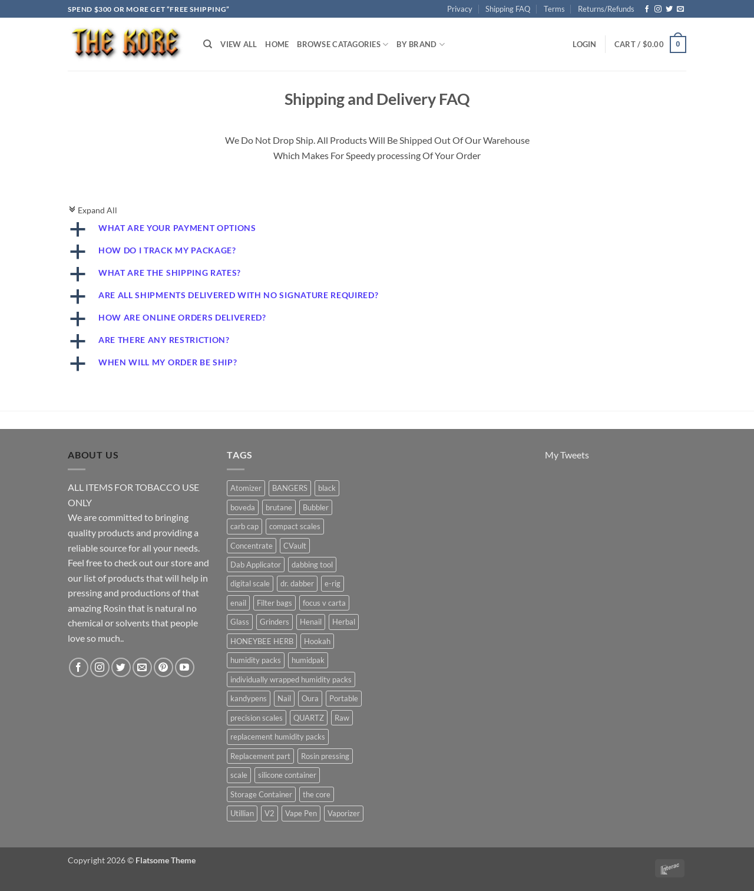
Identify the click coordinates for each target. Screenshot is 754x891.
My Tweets (567, 454)
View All (238, 44)
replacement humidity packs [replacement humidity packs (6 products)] (277, 736)
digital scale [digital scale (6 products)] (250, 583)
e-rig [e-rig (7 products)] (332, 583)
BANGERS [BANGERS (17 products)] (289, 488)
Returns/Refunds (606, 9)
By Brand (420, 44)
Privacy (459, 9)
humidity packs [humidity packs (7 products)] (255, 660)
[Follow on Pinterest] (163, 667)
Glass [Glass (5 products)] (239, 621)
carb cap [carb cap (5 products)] (244, 526)
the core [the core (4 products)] (316, 794)
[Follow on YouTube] (184, 667)
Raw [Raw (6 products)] (342, 717)
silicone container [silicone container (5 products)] (287, 775)
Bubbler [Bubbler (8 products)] (316, 507)
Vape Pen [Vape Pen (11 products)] (301, 813)
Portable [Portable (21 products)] (343, 698)
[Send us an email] (680, 9)
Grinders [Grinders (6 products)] (274, 621)
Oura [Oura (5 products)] (310, 698)
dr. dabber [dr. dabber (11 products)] (297, 583)
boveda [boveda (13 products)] (242, 507)
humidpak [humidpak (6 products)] (308, 660)
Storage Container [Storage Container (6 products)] (261, 794)
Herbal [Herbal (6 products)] (343, 621)
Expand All (92, 210)
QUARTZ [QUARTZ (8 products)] (308, 717)
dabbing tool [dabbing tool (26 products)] (312, 564)
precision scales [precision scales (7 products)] (256, 717)
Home (277, 44)
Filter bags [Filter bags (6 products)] (274, 603)
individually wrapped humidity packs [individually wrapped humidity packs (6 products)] (291, 679)
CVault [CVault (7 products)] (294, 545)
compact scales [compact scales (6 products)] (294, 526)
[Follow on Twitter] (669, 9)
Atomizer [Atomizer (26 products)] (246, 488)
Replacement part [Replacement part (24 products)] (260, 756)
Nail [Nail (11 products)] (284, 698)
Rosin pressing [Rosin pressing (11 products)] (325, 756)
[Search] (207, 44)
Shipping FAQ (507, 9)
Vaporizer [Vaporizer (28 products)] (344, 813)
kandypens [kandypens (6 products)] (248, 698)
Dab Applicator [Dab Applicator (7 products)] (255, 564)
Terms (554, 9)
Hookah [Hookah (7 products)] (317, 641)
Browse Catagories (342, 44)
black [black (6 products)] (327, 488)
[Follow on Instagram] (658, 9)
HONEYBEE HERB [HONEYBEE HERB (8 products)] (261, 641)
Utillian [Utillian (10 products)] (242, 813)
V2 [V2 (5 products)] (269, 813)
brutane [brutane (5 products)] (279, 507)
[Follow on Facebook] (646, 9)
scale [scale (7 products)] (238, 775)
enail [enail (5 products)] (238, 603)
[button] (584, 44)
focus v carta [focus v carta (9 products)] (324, 603)
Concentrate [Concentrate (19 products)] (251, 545)
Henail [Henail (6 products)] (311, 621)
